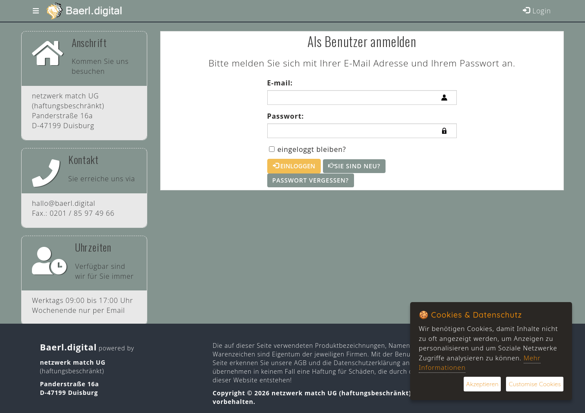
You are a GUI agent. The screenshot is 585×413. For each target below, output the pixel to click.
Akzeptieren (482, 384)
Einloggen (294, 166)
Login (537, 11)
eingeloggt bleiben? (307, 149)
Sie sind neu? (354, 166)
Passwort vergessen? (310, 180)
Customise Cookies (535, 384)
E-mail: (280, 83)
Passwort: (285, 116)
